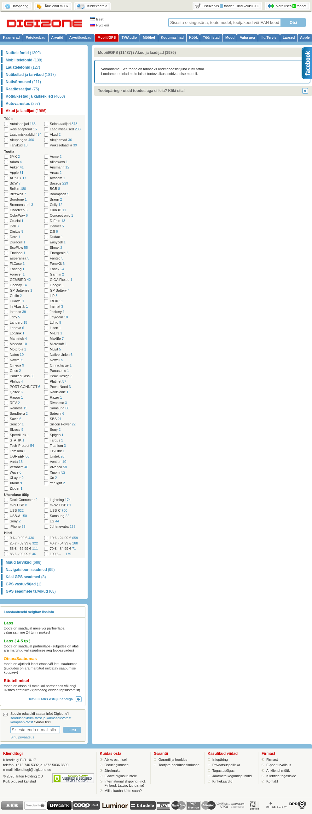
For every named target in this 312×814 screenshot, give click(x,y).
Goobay (18, 285)
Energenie (59, 253)
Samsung (59, 408)
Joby (15, 317)
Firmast (272, 759)
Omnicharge (61, 365)
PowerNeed (60, 387)
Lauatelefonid (23, 67)
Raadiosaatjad (22, 89)
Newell (56, 360)
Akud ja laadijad (26, 111)
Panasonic (59, 371)
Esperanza (19, 258)
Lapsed (289, 37)
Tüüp (8, 119)
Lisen (55, 328)
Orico (15, 371)
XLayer (17, 478)
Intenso (18, 312)
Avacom (57, 178)
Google (57, 285)
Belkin (18, 189)
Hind (8, 533)
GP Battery (60, 290)
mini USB (18, 505)
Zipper (16, 488)
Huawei (17, 301)
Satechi (57, 413)
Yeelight (57, 483)
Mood (229, 37)
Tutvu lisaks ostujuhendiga (55, 699)
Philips (16, 381)
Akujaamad (61, 140)
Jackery (57, 312)
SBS (55, 419)
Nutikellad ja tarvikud (31, 75)
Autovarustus (23, 103)
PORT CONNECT (25, 387)
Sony (55, 429)
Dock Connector (24, 500)
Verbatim (19, 467)
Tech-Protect (22, 445)
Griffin (16, 296)
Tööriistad (211, 37)
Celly (56, 205)
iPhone (18, 526)
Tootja (9, 151)
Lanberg (18, 322)
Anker (17, 167)
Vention (58, 462)
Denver (57, 226)
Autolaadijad (23, 124)
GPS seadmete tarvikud (31, 591)
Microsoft (58, 344)
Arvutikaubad (80, 37)
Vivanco (58, 467)
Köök (193, 37)
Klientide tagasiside (281, 776)
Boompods (59, 194)
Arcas (55, 172)
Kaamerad (11, 37)
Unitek (57, 456)
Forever (17, 274)
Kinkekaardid (222, 781)
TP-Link (57, 451)
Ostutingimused (117, 765)
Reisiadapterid (23, 129)
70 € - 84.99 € (63, 548)
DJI (54, 231)
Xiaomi (57, 472)
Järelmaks (112, 770)
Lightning (60, 500)
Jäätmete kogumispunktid (232, 776)
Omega (17, 365)
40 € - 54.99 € (64, 543)
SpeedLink (19, 435)
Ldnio (55, 322)
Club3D (58, 210)
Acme (55, 156)
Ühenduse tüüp (16, 495)
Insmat (56, 306)
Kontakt (272, 781)
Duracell (18, 242)
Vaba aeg (247, 37)
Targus (56, 440)
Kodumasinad (172, 37)
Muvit (55, 349)
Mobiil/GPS (106, 37)
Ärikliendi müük (278, 770)
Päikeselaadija (63, 145)
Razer (56, 397)
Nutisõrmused (23, 82)
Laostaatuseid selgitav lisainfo (29, 612)
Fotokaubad (35, 37)
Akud (55, 134)
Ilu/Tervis (269, 37)
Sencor (17, 424)
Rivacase (58, 403)
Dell (14, 226)
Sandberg (19, 413)
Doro (15, 237)
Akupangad (22, 140)
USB (17, 510)
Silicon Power (63, 424)
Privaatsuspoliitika (226, 765)
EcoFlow (19, 247)
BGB (55, 189)
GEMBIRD (20, 280)
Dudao (56, 237)
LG (54, 521)
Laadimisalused (65, 129)
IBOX (56, 301)
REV (15, 403)
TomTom (18, 451)
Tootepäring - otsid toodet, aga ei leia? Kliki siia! (141, 90)
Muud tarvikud (23, 562)
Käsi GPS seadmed (26, 577)
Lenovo (17, 328)
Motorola (18, 349)
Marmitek (18, 338)
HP (53, 296)
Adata (16, 162)
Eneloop (18, 253)
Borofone (18, 199)
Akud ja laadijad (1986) (155, 52)
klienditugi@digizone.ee (32, 769)
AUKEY (18, 178)
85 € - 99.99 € (23, 554)
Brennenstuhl (21, 205)
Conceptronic (61, 215)
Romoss (18, 408)
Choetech (18, 210)
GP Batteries (21, 290)
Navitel (16, 360)
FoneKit (57, 263)
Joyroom (59, 317)
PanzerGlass (22, 376)
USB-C (58, 510)
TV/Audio (129, 37)
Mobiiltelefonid (24, 60)
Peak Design (61, 376)
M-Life (56, 333)
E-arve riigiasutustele (121, 776)
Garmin (57, 274)
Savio (15, 419)
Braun (56, 199)
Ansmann (59, 167)
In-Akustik (19, 306)
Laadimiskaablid (25, 134)
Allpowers (59, 162)
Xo (53, 478)
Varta (16, 462)
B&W (15, 183)
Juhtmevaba (62, 526)
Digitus (16, 231)
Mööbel (149, 37)
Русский (99, 25)
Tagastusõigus (223, 770)
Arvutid (57, 37)
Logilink (17, 333)
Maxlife (57, 338)
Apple (305, 37)
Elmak (56, 247)
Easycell (58, 242)
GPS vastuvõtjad (23, 584)
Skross (16, 429)
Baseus (59, 183)
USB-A (18, 516)
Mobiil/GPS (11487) (115, 52)
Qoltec (16, 392)
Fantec (56, 258)
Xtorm (16, 483)
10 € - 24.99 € (64, 538)
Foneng (17, 269)
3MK (15, 156)
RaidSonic (59, 392)
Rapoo (16, 397)
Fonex (57, 269)
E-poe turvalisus (278, 765)
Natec (17, 354)
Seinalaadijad (63, 124)
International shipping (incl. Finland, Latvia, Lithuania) (125, 783)
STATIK (17, 440)
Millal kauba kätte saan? (123, 791)
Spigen (56, 435)
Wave (15, 472)
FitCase (17, 263)
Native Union (61, 354)
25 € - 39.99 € (24, 543)
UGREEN (19, 456)
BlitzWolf (18, 194)
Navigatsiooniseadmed (30, 570)
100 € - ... (60, 554)
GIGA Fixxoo (61, 280)
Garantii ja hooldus (173, 759)
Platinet (58, 381)
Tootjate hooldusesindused (179, 765)
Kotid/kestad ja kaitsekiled (35, 96)
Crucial (16, 221)
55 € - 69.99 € (24, 548)
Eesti (97, 19)
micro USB (60, 505)
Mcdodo (18, 344)
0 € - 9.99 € (22, 538)
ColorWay (19, 215)
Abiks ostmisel (116, 759)
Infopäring (220, 759)
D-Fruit (57, 221)
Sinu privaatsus (22, 737)
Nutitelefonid (23, 53)
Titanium (58, 445)
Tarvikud (18, 145)
